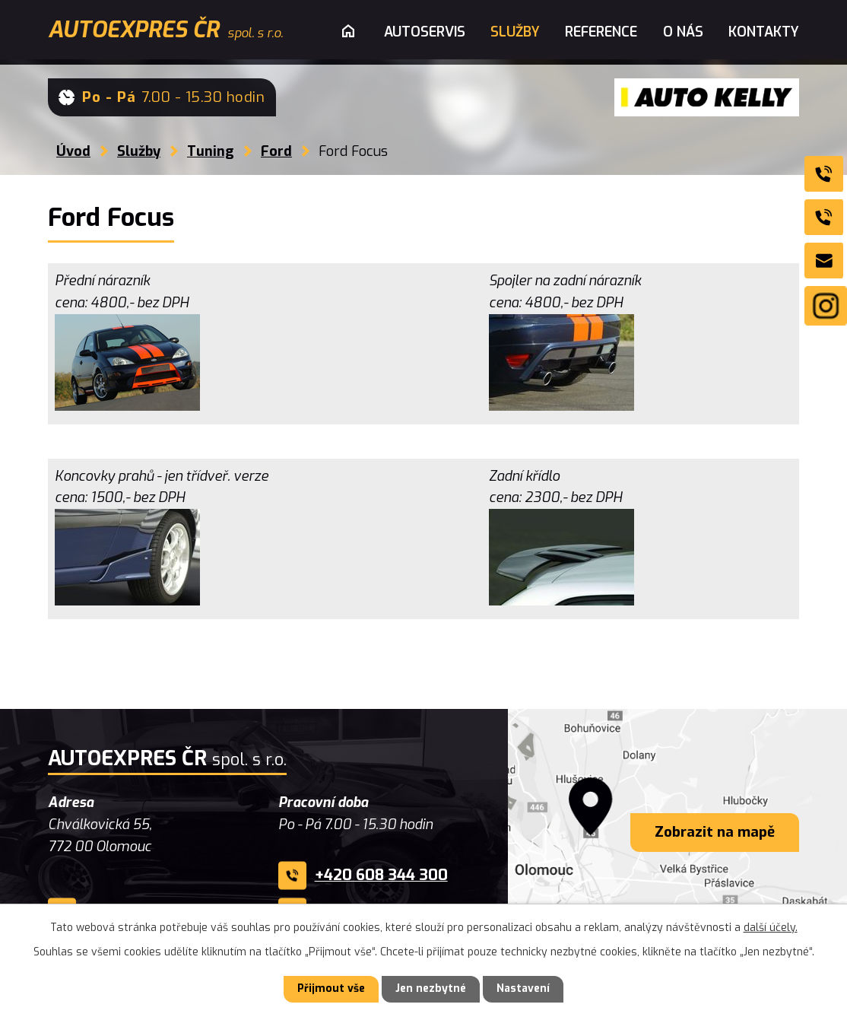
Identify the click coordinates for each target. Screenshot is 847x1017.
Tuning (210, 151)
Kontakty (763, 32)
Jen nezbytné (430, 989)
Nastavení (523, 989)
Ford (276, 151)
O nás (683, 32)
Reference (601, 32)
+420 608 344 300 (381, 875)
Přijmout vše (331, 989)
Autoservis (424, 32)
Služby (138, 151)
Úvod (73, 151)
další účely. (771, 927)
